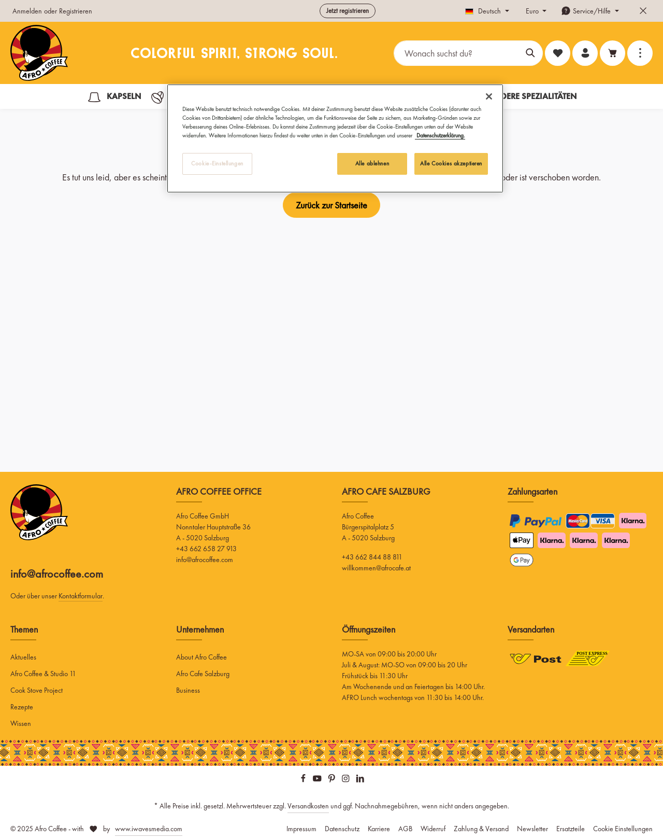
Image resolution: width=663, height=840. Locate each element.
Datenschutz (342, 828)
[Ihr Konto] (585, 53)
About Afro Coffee (201, 657)
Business (188, 690)
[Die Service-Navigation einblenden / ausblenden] (590, 11)
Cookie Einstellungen (623, 828)
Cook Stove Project (36, 690)
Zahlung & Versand (481, 828)
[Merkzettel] (557, 53)
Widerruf (433, 828)
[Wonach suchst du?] (456, 53)
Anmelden (27, 11)
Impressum (301, 828)
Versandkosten (308, 805)
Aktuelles (23, 657)
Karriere (379, 828)
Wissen (20, 723)
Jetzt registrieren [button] (347, 10)
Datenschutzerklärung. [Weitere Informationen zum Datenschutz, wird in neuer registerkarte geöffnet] (440, 135)
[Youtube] (318, 780)
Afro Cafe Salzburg (202, 673)
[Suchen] (530, 53)
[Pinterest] (332, 780)
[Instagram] (346, 780)
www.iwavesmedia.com (148, 828)
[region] (335, 138)
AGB (405, 828)
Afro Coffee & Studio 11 (43, 673)
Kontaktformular (81, 595)
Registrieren (75, 11)
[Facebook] (304, 780)
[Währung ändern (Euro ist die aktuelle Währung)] (535, 11)
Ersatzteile (570, 828)
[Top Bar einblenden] (640, 53)
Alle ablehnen (372, 163)
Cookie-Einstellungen (217, 163)
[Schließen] (489, 96)
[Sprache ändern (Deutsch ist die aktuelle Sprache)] (487, 11)
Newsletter (532, 828)
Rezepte (21, 706)
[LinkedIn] (360, 780)
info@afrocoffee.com (56, 573)
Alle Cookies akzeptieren (451, 163)
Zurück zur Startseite (331, 205)
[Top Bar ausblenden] (643, 11)
